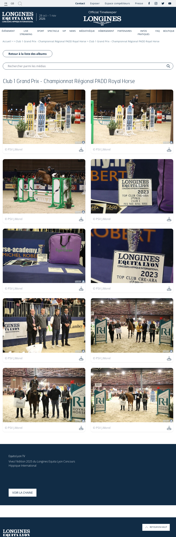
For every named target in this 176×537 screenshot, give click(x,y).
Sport (40, 30)
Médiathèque (87, 30)
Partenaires (124, 30)
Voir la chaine (22, 493)
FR (5, 3)
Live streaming (26, 32)
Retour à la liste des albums (27, 54)
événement (8, 30)
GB (12, 3)
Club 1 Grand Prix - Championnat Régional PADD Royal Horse (51, 41)
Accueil (7, 41)
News (72, 30)
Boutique (168, 30)
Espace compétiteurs (117, 3)
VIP (64, 30)
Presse (139, 3)
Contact (80, 3)
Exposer (95, 3)
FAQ (157, 30)
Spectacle (53, 30)
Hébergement (106, 30)
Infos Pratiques (143, 32)
